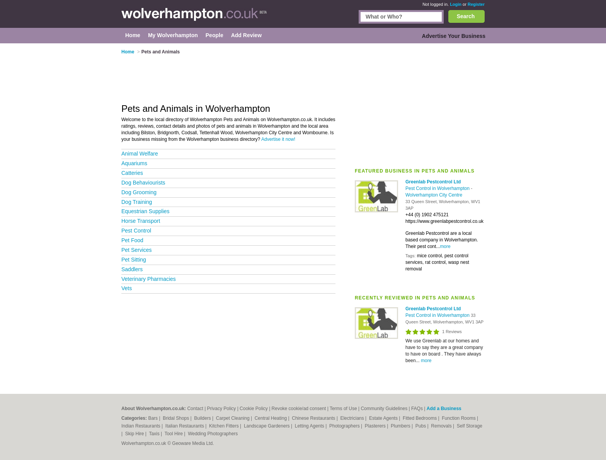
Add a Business (444, 408)
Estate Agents (384, 418)
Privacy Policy (221, 408)
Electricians (352, 418)
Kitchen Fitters (224, 426)
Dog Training (136, 202)
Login (455, 4)
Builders (203, 418)
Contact (195, 408)
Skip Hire (135, 433)
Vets (126, 288)
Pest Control (136, 230)
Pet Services (136, 250)
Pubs (421, 426)
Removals (442, 426)
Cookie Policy (254, 408)
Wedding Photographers (213, 433)
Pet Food (132, 240)
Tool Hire (174, 433)
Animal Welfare (139, 153)
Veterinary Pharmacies (148, 279)
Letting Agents (310, 426)
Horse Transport (140, 221)
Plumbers (401, 426)
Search (466, 16)
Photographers (345, 426)
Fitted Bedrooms (420, 418)
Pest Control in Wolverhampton (438, 188)
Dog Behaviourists (143, 183)
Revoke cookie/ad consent (299, 408)
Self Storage (469, 426)
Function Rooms (459, 418)
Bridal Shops (176, 418)
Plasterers (376, 426)
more (445, 246)
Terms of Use (343, 408)
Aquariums (134, 163)
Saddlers (132, 269)
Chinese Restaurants (314, 418)
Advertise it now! (278, 139)
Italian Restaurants (185, 426)
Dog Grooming (139, 192)
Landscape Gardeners (267, 426)
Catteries (132, 173)
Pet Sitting (133, 260)
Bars (153, 418)
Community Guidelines (384, 408)
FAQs (417, 408)
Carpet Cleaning (233, 418)
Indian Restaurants (141, 426)
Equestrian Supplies (145, 211)
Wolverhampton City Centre (433, 195)
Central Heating (271, 418)
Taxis (155, 433)
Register (476, 4)
